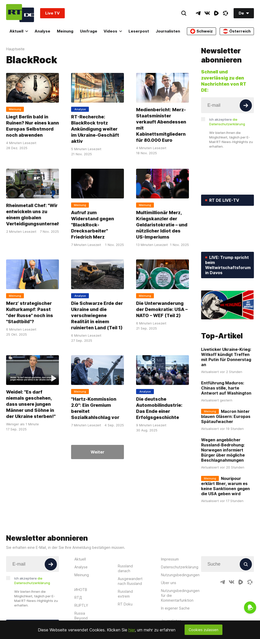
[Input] (227, 105)
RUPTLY (81, 605)
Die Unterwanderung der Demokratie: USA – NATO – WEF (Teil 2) (162, 309)
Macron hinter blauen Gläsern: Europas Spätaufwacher (225, 416)
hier (131, 629)
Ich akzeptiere (227, 121)
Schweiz (201, 31)
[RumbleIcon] (216, 13)
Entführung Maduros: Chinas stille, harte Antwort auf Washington (226, 388)
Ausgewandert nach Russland (130, 581)
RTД (78, 597)
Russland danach (125, 568)
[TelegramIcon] (198, 13)
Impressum (170, 559)
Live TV (52, 13)
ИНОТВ (80, 589)
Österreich (237, 31)
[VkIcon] (207, 13)
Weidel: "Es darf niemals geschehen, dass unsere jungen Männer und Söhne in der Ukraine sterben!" (31, 404)
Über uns (168, 583)
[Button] (246, 105)
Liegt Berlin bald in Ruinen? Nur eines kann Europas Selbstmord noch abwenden (32, 126)
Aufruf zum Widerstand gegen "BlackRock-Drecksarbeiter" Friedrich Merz (92, 225)
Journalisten (168, 31)
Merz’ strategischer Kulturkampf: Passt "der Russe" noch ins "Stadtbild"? (29, 312)
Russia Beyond (81, 615)
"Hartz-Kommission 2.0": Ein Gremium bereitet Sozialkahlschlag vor (95, 408)
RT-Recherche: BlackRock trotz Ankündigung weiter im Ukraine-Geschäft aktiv (95, 129)
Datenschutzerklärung (179, 567)
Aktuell (18, 31)
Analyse (42, 31)
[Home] (20, 13)
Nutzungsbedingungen (180, 575)
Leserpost (138, 31)
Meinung (65, 31)
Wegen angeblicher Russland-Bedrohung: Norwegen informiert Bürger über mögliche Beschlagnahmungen (223, 450)
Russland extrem (125, 593)
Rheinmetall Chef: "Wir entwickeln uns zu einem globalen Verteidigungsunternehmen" (39, 214)
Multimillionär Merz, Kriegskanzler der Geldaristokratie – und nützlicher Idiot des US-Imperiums (161, 225)
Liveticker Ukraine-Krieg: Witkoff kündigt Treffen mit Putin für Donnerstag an (226, 357)
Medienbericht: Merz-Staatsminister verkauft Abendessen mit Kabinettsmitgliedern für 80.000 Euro (161, 125)
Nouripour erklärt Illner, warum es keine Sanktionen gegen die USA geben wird (225, 486)
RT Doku (125, 604)
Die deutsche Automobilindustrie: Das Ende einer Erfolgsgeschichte (159, 408)
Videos (113, 31)
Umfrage (88, 31)
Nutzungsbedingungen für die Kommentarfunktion (180, 595)
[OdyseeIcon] (225, 13)
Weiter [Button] (97, 452)
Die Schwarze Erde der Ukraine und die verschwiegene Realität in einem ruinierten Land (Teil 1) (97, 315)
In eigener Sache (175, 608)
